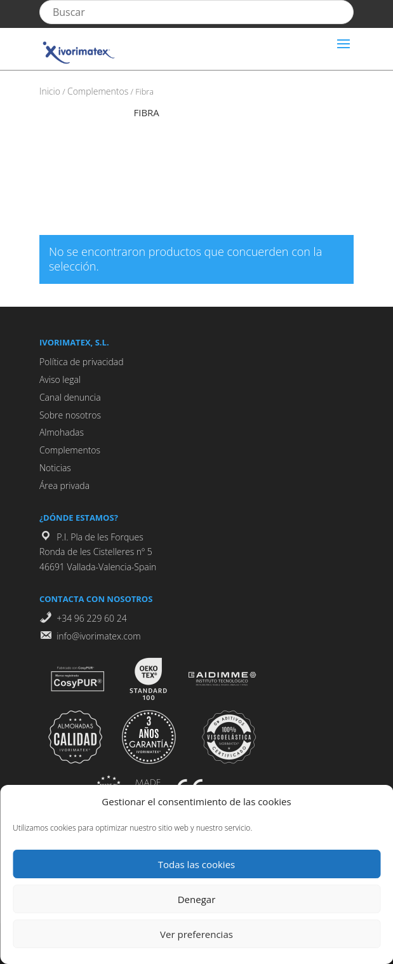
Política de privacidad (81, 362)
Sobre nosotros (70, 415)
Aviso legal (60, 379)
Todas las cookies (196, 864)
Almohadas (61, 432)
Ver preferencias (196, 934)
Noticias (55, 468)
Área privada (64, 485)
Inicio (49, 91)
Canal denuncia (70, 397)
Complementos (97, 91)
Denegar (197, 899)
